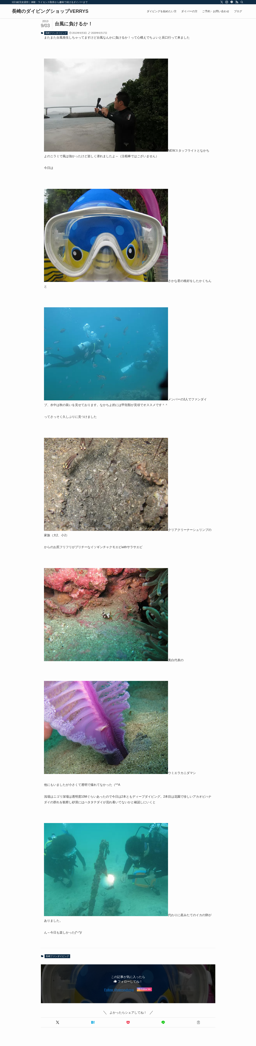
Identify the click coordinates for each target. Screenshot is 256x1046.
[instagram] (226, 2)
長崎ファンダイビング (56, 33)
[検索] (241, 2)
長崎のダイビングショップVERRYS (50, 11)
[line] (231, 2)
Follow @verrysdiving (119, 990)
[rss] (236, 2)
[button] (58, 1022)
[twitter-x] (221, 2)
